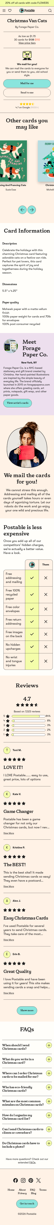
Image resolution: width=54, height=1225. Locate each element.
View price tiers (27, 43)
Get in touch (27, 1203)
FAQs (32, 1162)
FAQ (32, 1190)
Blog (33, 1193)
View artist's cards (17, 403)
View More (8, 833)
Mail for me (27, 83)
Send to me (27, 92)
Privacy (22, 1193)
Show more (27, 1010)
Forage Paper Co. (29, 27)
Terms (42, 1190)
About (22, 1190)
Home (11, 1190)
